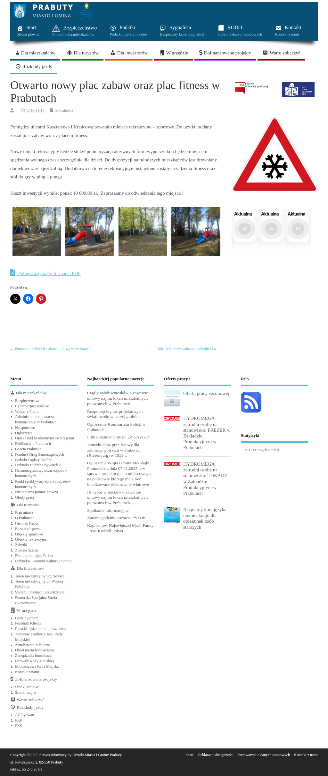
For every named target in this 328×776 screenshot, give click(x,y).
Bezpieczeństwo (27, 400)
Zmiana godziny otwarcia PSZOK (116, 517)
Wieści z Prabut (27, 411)
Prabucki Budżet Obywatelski (38, 465)
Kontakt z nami (27, 672)
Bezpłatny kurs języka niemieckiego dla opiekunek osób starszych (204, 518)
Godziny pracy (26, 618)
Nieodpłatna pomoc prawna (36, 492)
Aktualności (64, 110)
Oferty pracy (25, 497)
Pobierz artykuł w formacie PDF (45, 273)
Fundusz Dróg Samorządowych (39, 454)
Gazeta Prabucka (28, 449)
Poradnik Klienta (28, 623)
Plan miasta (24, 512)
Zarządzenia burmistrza (33, 655)
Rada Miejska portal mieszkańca (40, 628)
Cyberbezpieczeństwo (32, 406)
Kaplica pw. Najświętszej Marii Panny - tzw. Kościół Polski (120, 528)
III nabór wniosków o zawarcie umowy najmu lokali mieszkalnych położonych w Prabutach (117, 497)
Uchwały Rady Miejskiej (34, 661)
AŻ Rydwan (24, 715)
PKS (18, 725)
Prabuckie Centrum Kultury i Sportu (43, 561)
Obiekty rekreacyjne (31, 539)
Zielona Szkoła (26, 550)
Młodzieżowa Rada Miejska (37, 666)
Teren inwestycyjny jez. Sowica (39, 576)
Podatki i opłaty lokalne (33, 460)
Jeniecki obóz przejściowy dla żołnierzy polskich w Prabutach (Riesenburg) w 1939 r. (114, 450)
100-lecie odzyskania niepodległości (185, 349)
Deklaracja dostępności (216, 755)
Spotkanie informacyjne (107, 510)
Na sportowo (25, 427)
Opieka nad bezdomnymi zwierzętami (44, 438)
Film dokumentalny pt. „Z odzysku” (118, 437)
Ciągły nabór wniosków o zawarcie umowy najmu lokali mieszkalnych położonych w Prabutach (117, 398)
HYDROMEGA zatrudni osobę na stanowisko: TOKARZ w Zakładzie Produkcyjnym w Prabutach (205, 478)
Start (189, 755)
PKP (18, 720)
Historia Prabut (27, 523)
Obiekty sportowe (29, 534)
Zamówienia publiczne (33, 645)
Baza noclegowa (28, 529)
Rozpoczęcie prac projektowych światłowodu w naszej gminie (115, 414)
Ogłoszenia (24, 433)
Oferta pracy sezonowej (206, 393)
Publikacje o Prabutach (33, 443)
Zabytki (21, 545)
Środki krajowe (27, 687)
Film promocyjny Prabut (34, 555)
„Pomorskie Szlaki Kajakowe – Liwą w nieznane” (51, 349)
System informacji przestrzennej (40, 592)
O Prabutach (24, 518)
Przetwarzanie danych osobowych (264, 755)
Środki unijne (25, 692)
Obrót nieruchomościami (34, 650)
